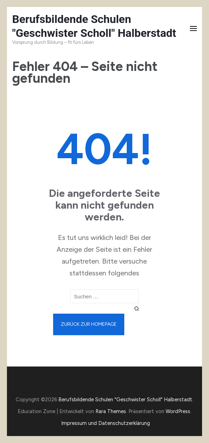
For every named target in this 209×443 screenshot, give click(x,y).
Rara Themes (110, 411)
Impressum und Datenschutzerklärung (105, 423)
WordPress (178, 411)
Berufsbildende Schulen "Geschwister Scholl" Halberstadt (125, 399)
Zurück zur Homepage (89, 324)
